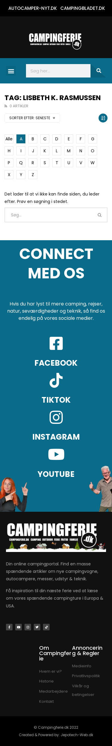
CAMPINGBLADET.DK (82, 8)
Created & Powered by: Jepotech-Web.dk (56, 734)
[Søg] (98, 70)
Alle (9, 139)
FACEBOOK (56, 363)
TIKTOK (56, 400)
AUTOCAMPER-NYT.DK (32, 8)
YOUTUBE (56, 474)
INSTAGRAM (56, 437)
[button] (11, 71)
